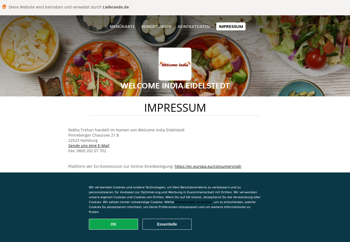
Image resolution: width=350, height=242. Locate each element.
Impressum (231, 26)
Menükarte (122, 26)
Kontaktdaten (194, 26)
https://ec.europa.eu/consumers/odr (208, 166)
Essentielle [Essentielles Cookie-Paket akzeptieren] (167, 224)
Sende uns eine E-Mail (88, 145)
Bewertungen (156, 26)
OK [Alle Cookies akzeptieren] (113, 224)
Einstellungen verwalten (193, 202)
